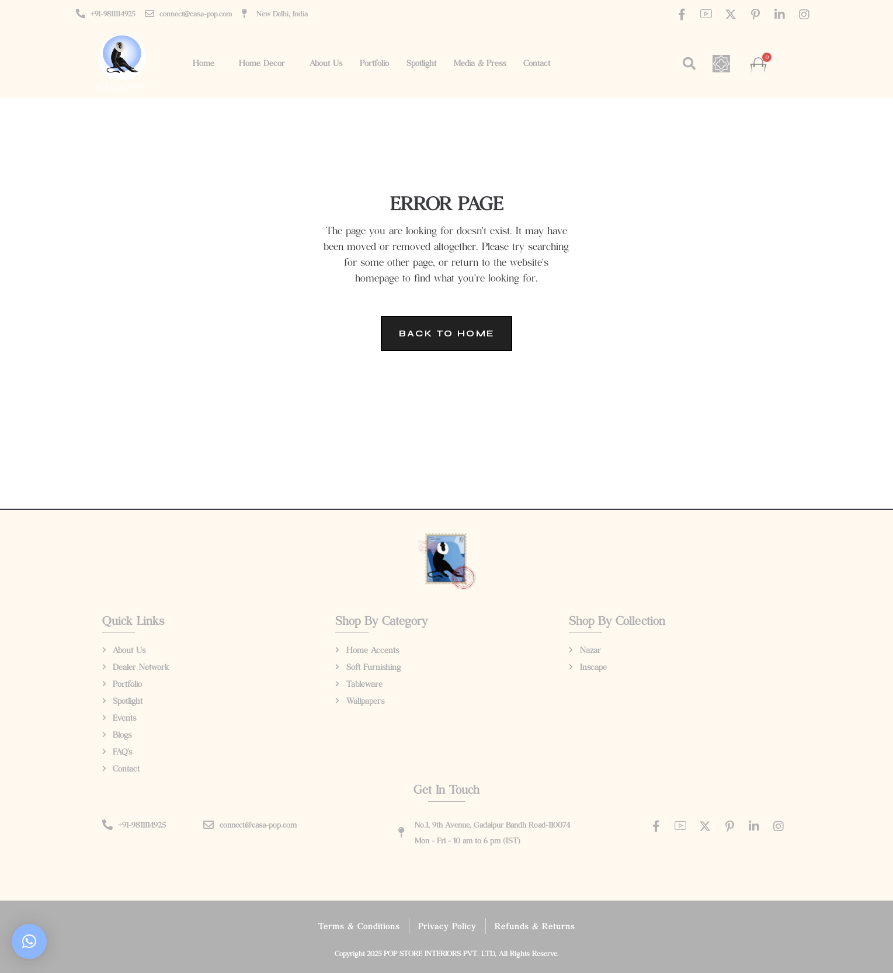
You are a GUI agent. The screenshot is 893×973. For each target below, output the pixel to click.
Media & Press (480, 62)
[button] (689, 63)
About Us (326, 62)
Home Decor (262, 62)
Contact (536, 62)
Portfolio (374, 62)
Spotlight (421, 62)
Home (203, 62)
